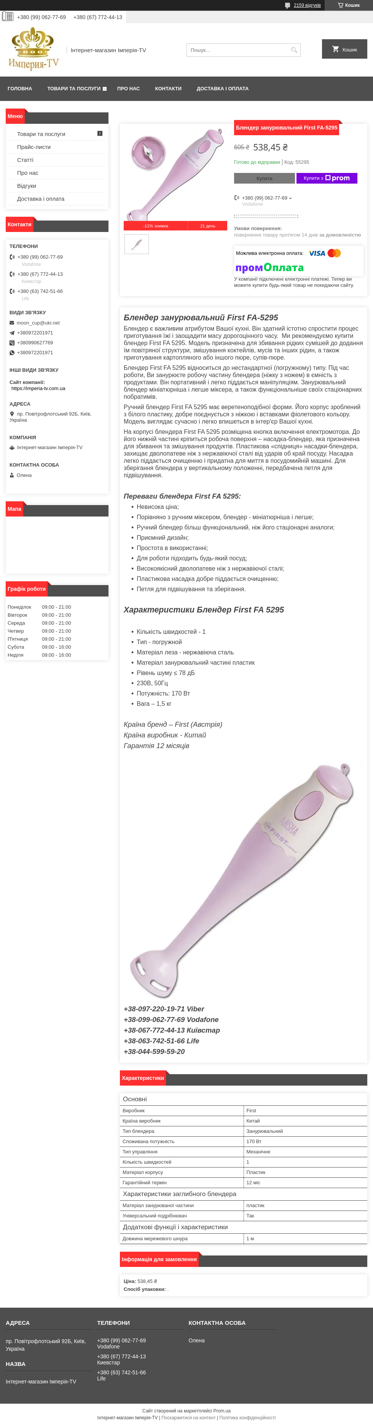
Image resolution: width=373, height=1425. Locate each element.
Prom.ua (222, 1411)
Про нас (128, 88)
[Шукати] (294, 50)
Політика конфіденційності (248, 1417)
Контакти (168, 88)
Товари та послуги (73, 88)
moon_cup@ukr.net (38, 323)
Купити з (327, 178)
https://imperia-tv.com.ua (38, 388)
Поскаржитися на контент (188, 1417)
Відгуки (26, 185)
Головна (20, 88)
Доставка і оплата (223, 88)
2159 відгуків (307, 5)
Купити (265, 178)
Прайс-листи (34, 147)
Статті (25, 160)
